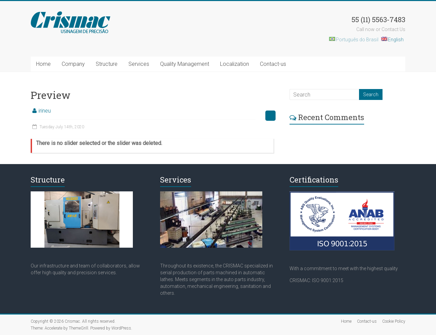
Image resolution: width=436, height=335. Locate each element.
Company (73, 64)
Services (138, 64)
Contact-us (273, 64)
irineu (44, 110)
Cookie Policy (393, 321)
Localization (234, 64)
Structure (107, 64)
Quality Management (184, 64)
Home (43, 64)
